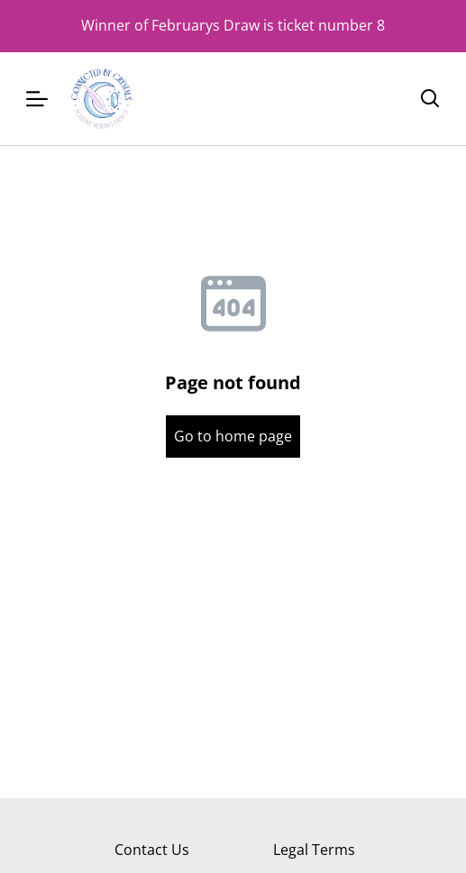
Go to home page (233, 436)
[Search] (430, 99)
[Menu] (37, 98)
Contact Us (151, 849)
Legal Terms (314, 849)
